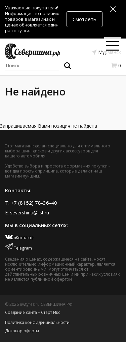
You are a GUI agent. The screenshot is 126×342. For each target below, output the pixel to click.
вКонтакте (19, 238)
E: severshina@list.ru (27, 212)
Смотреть (84, 19)
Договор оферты (22, 330)
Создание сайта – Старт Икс (32, 312)
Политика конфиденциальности (37, 322)
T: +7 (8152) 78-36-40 (31, 202)
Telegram (18, 248)
